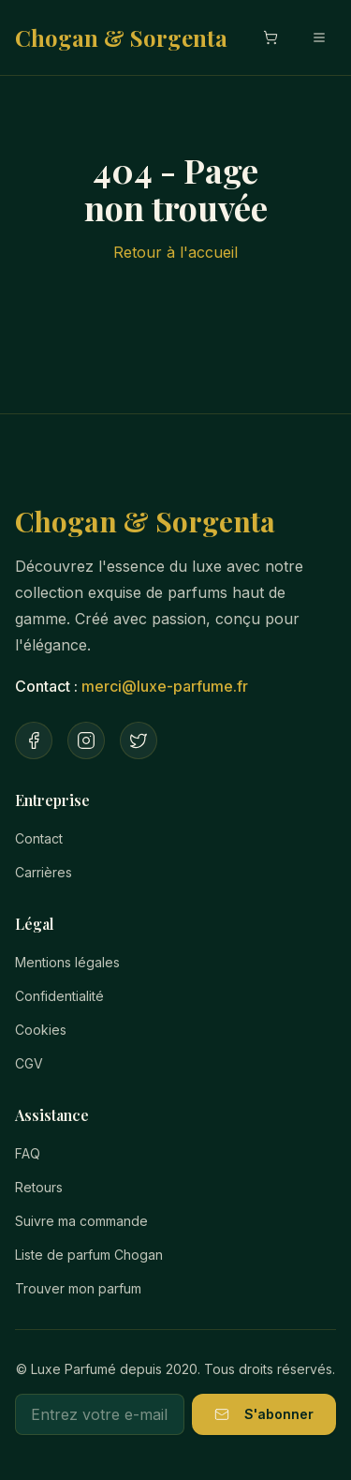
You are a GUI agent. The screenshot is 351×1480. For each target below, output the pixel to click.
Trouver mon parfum (78, 1288)
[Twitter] (138, 740)
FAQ (27, 1153)
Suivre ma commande (81, 1221)
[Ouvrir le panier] (270, 37)
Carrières (43, 872)
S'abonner (264, 1414)
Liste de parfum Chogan (89, 1255)
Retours (39, 1187)
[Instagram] (86, 740)
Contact (39, 838)
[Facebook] (33, 740)
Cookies (40, 1030)
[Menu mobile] (319, 37)
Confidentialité (59, 996)
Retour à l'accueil (175, 252)
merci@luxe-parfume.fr (164, 686)
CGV (29, 1063)
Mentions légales (67, 962)
